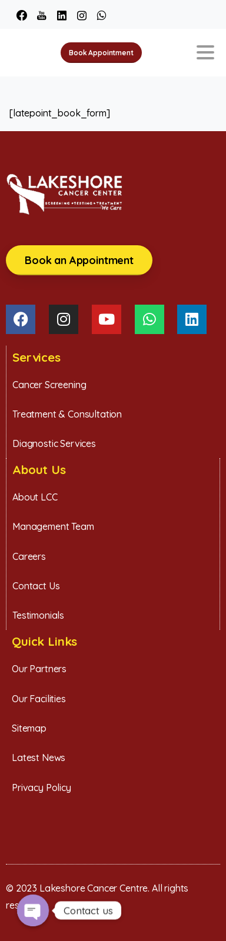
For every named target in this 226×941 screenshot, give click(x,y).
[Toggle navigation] (205, 52)
